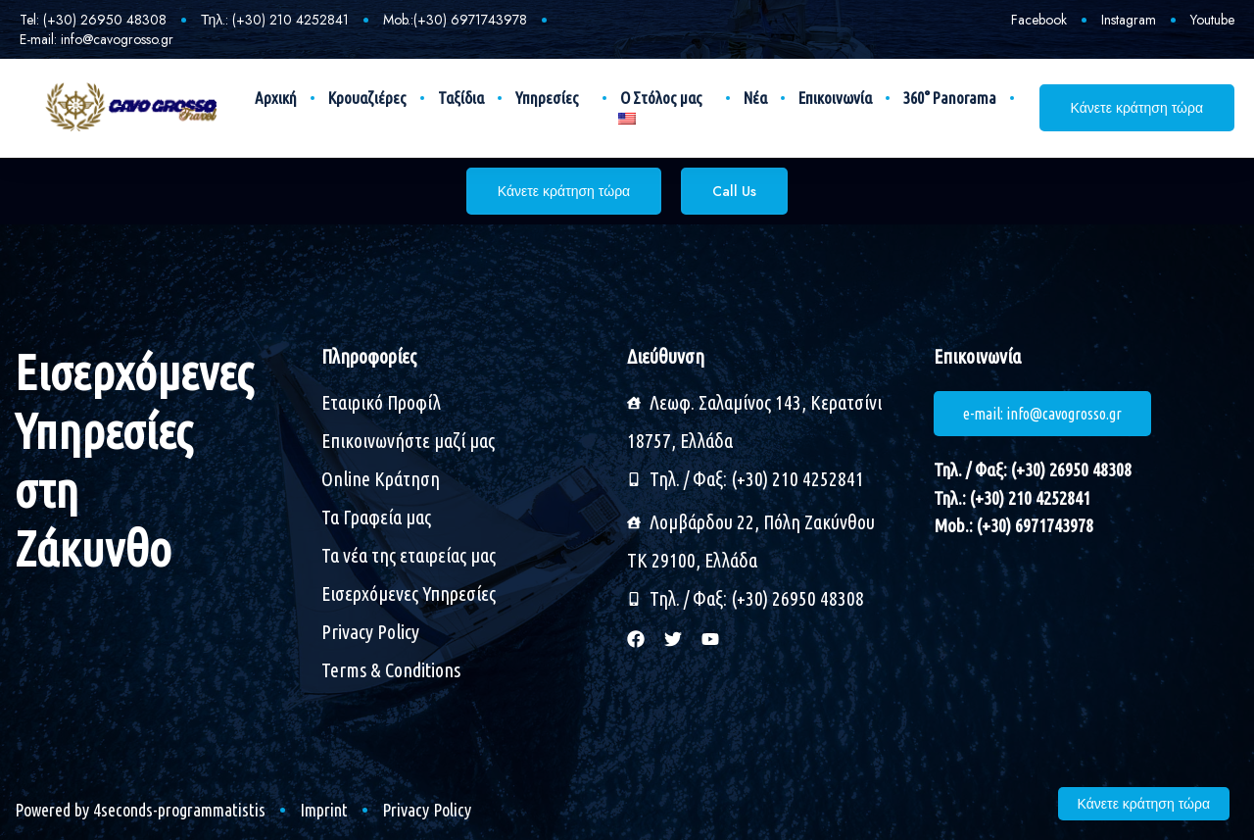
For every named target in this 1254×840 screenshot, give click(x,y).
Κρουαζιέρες (367, 97)
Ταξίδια (461, 97)
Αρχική (276, 97)
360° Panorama (949, 97)
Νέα (755, 97)
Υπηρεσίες (552, 98)
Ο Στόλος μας (666, 98)
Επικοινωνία (835, 97)
